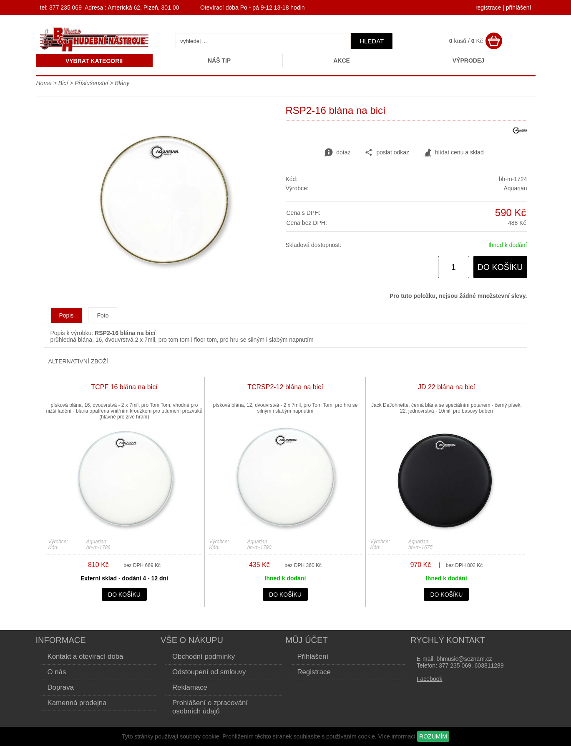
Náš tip (219, 60)
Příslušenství (91, 83)
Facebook (429, 678)
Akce (341, 60)
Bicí (63, 83)
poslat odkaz (387, 153)
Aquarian (515, 188)
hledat (372, 41)
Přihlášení (313, 656)
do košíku (500, 267)
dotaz (337, 153)
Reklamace (189, 687)
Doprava (61, 687)
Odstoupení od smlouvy (209, 672)
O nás (57, 672)
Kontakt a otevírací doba (85, 656)
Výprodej (468, 60)
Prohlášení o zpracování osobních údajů (210, 707)
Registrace (314, 672)
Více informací (396, 736)
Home (44, 83)
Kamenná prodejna (77, 703)
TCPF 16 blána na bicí (124, 387)
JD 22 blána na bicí (446, 387)
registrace (488, 7)
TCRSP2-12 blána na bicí (285, 387)
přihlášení (518, 7)
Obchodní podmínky (203, 656)
